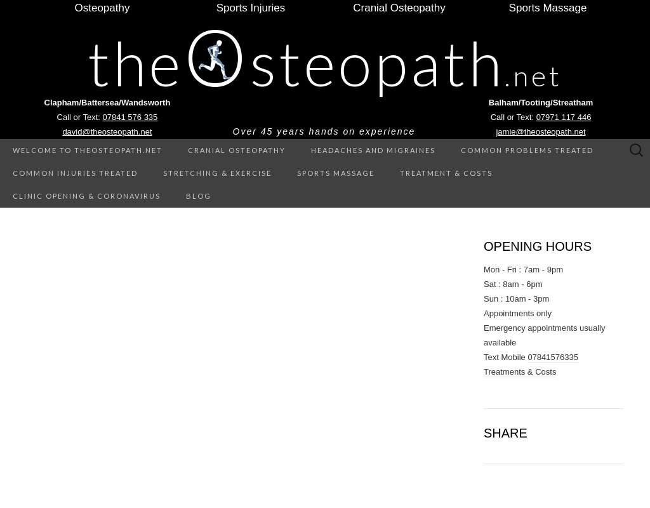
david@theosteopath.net (107, 132)
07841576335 (552, 357)
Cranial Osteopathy (237, 150)
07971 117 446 (564, 117)
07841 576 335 (130, 117)
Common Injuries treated (75, 173)
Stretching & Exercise (217, 173)
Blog (198, 196)
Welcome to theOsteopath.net (87, 150)
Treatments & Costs (520, 372)
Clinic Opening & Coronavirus (87, 196)
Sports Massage (336, 173)
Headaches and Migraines (373, 150)
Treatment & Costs (446, 173)
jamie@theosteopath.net (540, 132)
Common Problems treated (527, 150)
